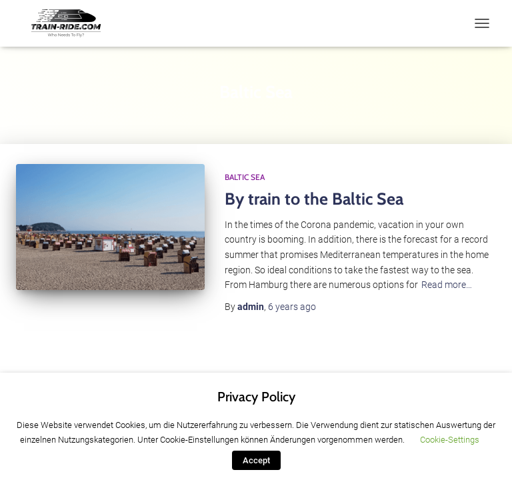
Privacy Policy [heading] (256, 397)
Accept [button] (256, 460)
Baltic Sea (245, 177)
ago (292, 306)
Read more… (446, 284)
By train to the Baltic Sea (314, 199)
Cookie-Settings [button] (449, 440)
